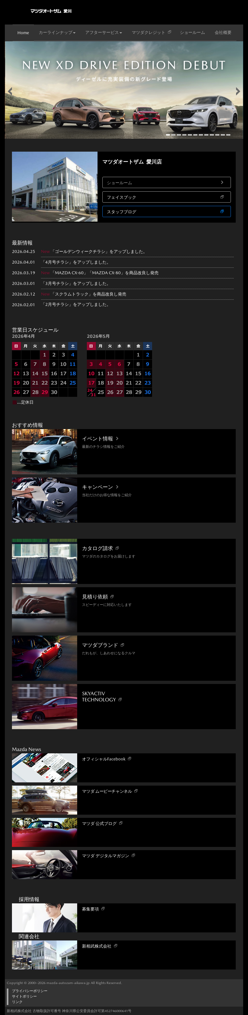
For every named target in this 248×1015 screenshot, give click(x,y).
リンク (17, 1002)
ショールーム (192, 32)
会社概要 (223, 32)
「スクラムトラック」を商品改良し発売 (88, 294)
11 (223, 135)
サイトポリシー (24, 996)
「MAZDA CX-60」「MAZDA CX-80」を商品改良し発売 (105, 272)
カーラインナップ (57, 32)
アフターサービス (103, 32)
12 (228, 135)
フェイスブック (121, 197)
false (9, 91)
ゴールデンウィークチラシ (80, 251)
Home (23, 32)
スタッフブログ (121, 211)
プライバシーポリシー (29, 991)
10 (217, 135)
